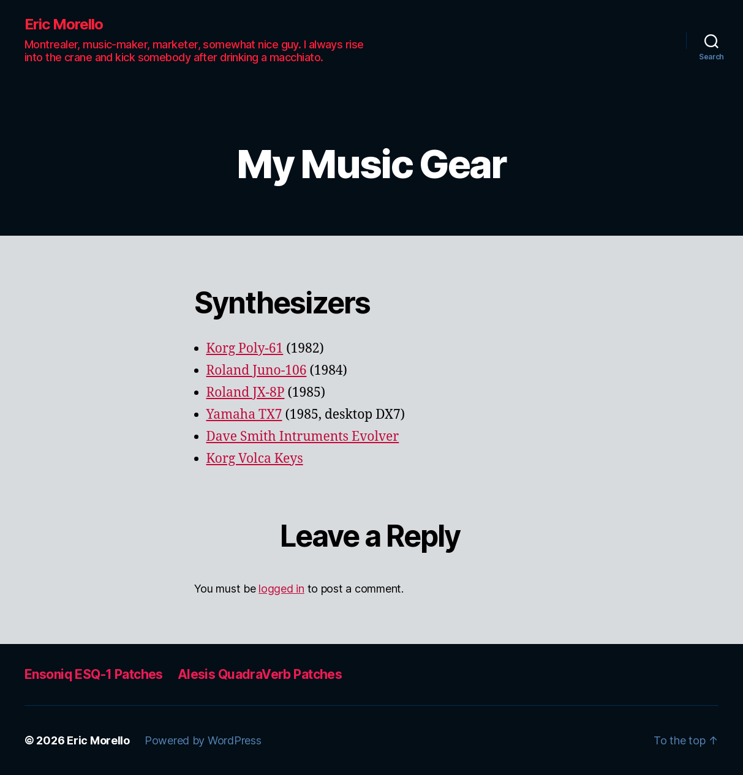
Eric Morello (64, 24)
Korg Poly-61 (245, 348)
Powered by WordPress (203, 740)
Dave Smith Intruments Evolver (302, 437)
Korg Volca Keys (254, 459)
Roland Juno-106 (256, 370)
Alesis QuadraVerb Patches (260, 674)
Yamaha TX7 (244, 414)
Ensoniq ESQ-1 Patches (94, 674)
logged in (281, 588)
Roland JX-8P (245, 392)
